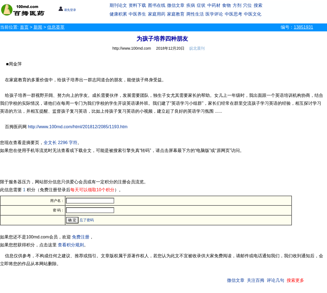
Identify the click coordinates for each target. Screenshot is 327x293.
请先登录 (67, 9)
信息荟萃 (56, 27)
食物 (226, 5)
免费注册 (80, 237)
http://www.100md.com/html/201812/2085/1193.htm (78, 126)
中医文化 (252, 14)
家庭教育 (175, 14)
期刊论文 (118, 5)
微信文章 (175, 5)
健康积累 (118, 14)
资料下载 (137, 5)
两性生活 (195, 14)
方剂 (237, 5)
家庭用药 (156, 14)
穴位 (247, 5)
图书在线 (156, 5)
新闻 (38, 27)
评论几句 (275, 280)
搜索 (258, 5)
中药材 (213, 5)
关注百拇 (255, 280)
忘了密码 (87, 220)
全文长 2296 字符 (60, 142)
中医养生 (137, 14)
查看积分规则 (71, 245)
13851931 (303, 27)
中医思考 (233, 14)
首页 (24, 27)
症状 (201, 5)
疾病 (190, 5)
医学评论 (214, 14)
